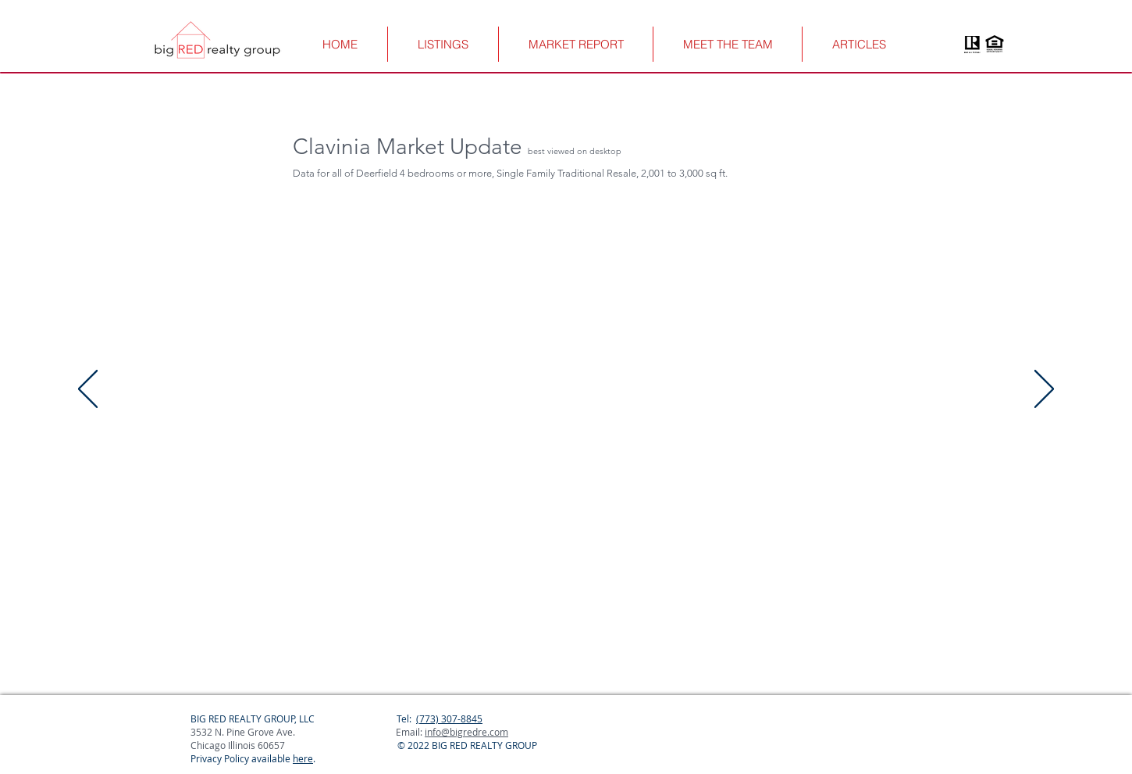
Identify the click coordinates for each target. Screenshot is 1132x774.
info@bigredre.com (466, 732)
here (303, 758)
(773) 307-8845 (449, 718)
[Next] (1044, 390)
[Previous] (88, 390)
